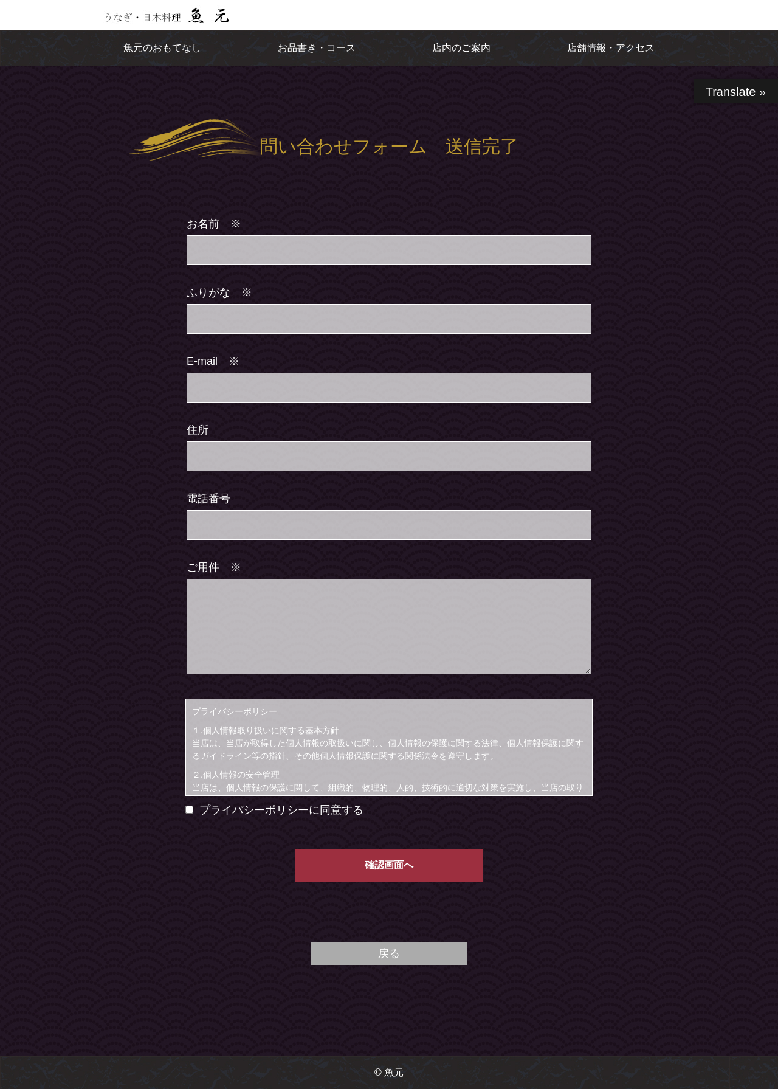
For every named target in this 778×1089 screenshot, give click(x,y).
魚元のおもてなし (162, 48)
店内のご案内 (461, 48)
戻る (389, 953)
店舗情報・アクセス (611, 48)
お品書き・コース (317, 48)
